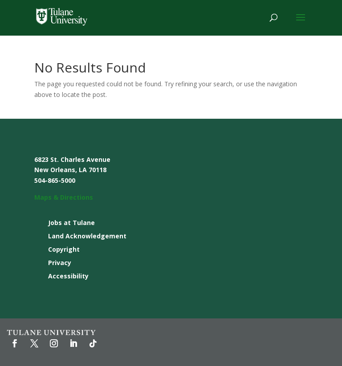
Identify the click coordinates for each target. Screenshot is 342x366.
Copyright (64, 249)
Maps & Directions (63, 197)
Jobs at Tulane (71, 223)
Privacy (59, 263)
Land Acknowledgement (87, 236)
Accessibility (68, 276)
